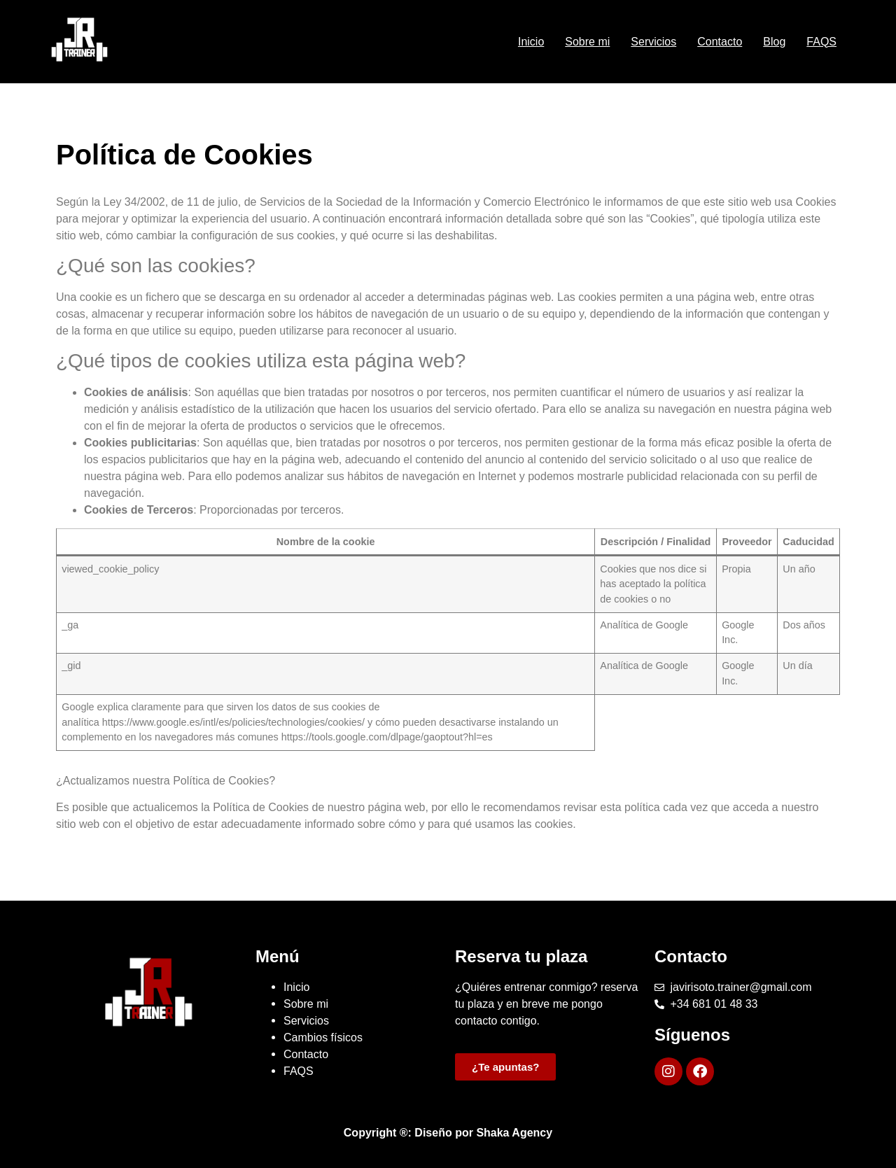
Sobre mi (587, 42)
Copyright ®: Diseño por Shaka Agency (448, 1133)
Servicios (653, 42)
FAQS (821, 42)
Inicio (531, 42)
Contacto (719, 42)
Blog (774, 42)
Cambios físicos (323, 1037)
